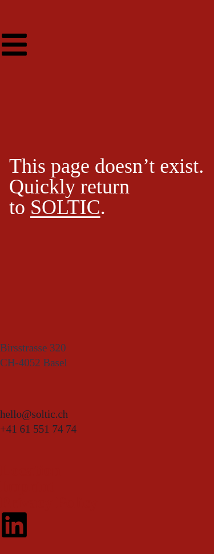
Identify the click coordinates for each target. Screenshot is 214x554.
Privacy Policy (49, 502)
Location (30, 470)
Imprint (27, 486)
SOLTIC (65, 207)
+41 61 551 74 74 (38, 429)
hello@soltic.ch (34, 414)
